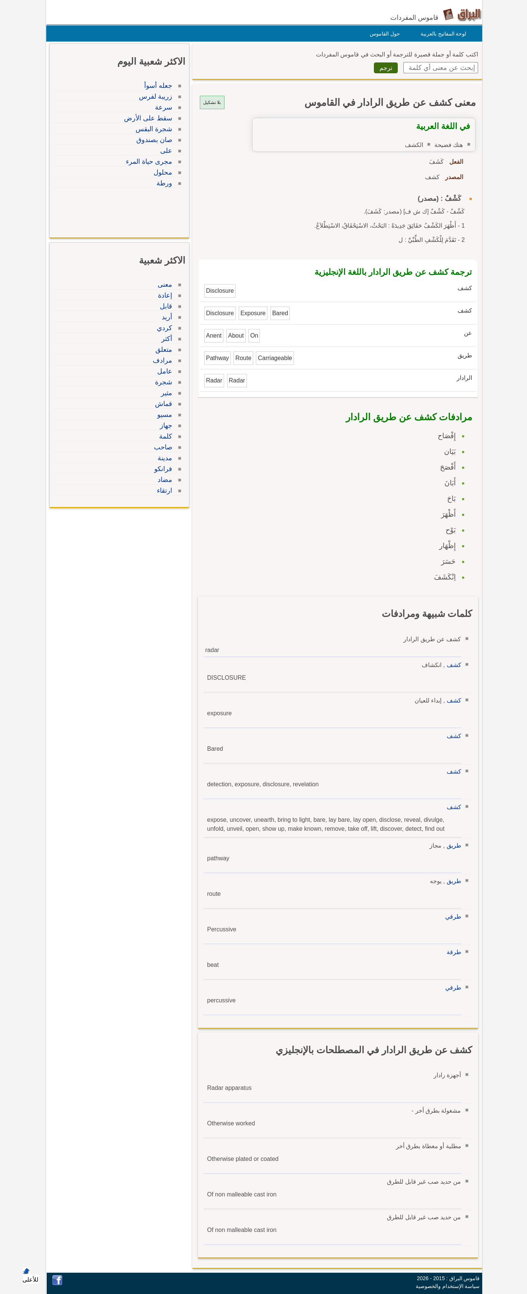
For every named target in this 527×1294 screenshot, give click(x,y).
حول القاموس (383, 34)
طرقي (451, 916)
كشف (452, 665)
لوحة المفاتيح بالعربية (442, 34)
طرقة (452, 952)
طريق (452, 845)
